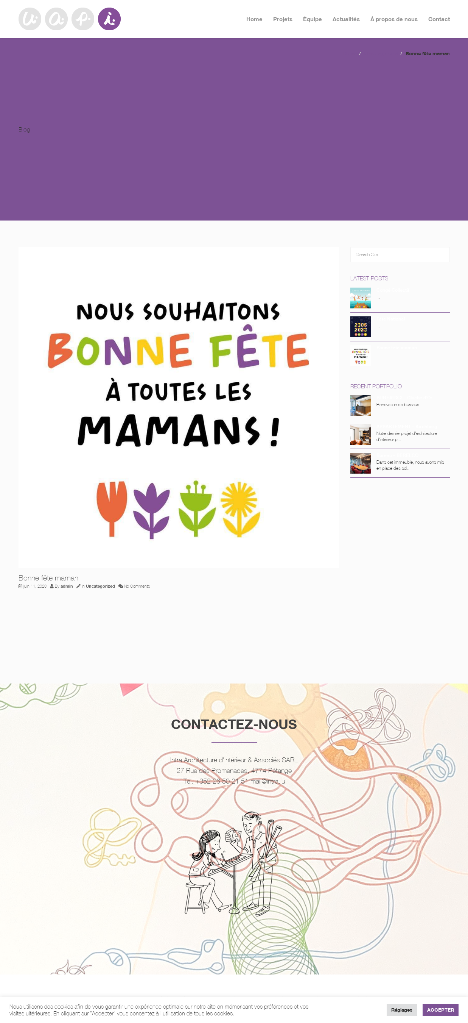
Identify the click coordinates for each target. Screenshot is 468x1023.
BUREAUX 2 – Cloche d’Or (404, 397)
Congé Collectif (392, 290)
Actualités (346, 19)
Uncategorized (381, 53)
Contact (439, 19)
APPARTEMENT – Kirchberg (406, 426)
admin (67, 586)
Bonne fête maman (396, 347)
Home (254, 19)
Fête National (390, 319)
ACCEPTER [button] (440, 1010)
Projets (282, 19)
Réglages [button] (401, 1010)
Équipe (312, 19)
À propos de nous (394, 19)
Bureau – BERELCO (397, 455)
